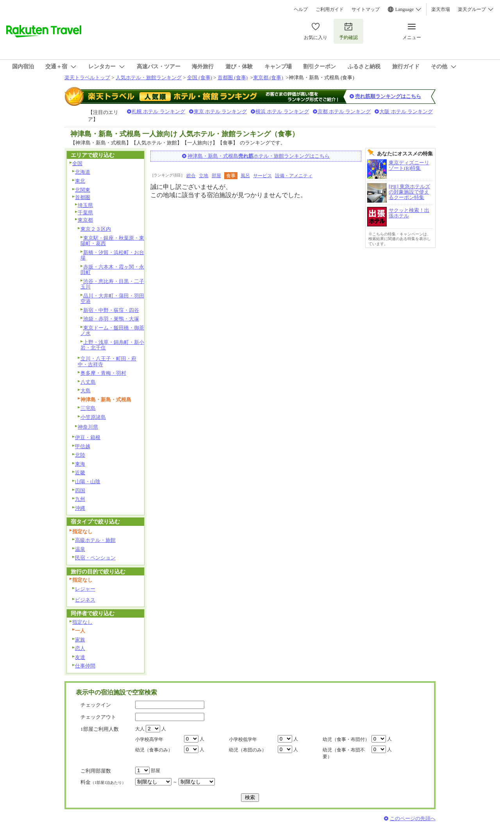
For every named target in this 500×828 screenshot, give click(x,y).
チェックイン (95, 705)
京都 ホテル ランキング (344, 111)
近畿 (80, 472)
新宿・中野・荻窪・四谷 (111, 310)
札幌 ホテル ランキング (158, 111)
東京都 (85, 220)
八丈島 (88, 382)
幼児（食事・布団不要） (344, 753)
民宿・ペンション (95, 558)
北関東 (82, 190)
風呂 (245, 175)
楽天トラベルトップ (87, 77)
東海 (80, 464)
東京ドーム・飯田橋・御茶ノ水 (112, 331)
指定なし (82, 622)
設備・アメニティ (293, 175)
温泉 (80, 549)
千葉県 (85, 212)
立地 (203, 175)
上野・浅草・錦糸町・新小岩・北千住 (112, 345)
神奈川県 (88, 427)
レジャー (85, 589)
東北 (80, 181)
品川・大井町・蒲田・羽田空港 (112, 298)
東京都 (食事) (268, 77)
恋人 (80, 648)
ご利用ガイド (330, 9)
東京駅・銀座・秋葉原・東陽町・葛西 (112, 241)
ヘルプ (301, 9)
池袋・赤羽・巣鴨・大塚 (111, 319)
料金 (103, 782)
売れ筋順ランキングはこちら (388, 96)
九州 (80, 499)
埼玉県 (85, 205)
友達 (80, 657)
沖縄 (80, 508)
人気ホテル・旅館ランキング (149, 77)
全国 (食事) (199, 77)
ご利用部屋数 (95, 771)
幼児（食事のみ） (154, 750)
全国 (77, 163)
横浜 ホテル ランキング (282, 111)
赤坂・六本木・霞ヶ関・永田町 (112, 270)
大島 (85, 391)
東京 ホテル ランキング (220, 111)
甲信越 (82, 446)
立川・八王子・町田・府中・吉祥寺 (107, 361)
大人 (140, 729)
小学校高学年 (149, 739)
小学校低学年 (243, 739)
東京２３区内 (95, 229)
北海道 (82, 172)
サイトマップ (366, 9)
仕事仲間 (85, 666)
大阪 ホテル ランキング (406, 111)
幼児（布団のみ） (247, 750)
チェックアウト (98, 717)
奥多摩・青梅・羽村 (103, 373)
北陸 (80, 455)
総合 (191, 175)
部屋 (216, 175)
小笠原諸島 (93, 417)
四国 (80, 490)
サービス (262, 175)
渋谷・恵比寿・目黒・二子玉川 (112, 284)
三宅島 (88, 408)
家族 (80, 640)
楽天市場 (440, 9)
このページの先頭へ (413, 818)
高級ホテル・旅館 (95, 540)
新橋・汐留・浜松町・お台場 (112, 255)
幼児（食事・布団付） (346, 739)
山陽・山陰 (87, 481)
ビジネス (85, 600)
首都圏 (82, 197)
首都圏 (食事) (233, 77)
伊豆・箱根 (87, 437)
